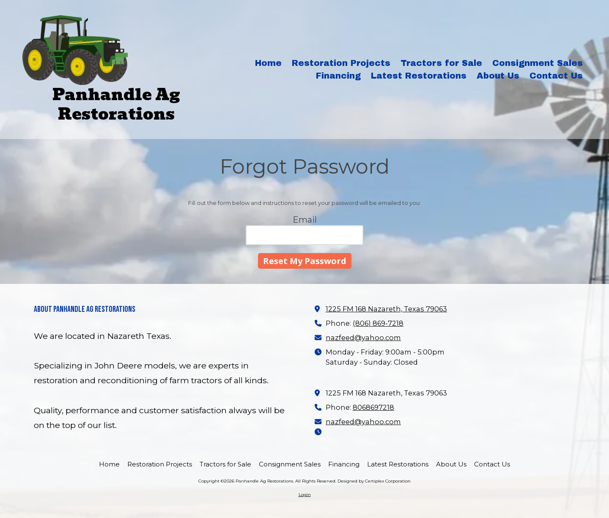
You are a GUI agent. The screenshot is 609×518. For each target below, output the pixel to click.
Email (305, 220)
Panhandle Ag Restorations (116, 104)
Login (305, 494)
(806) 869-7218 (378, 323)
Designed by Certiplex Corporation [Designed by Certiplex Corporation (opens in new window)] (374, 481)
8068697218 (373, 407)
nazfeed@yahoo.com (363, 337)
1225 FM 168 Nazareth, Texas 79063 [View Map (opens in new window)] (386, 309)
